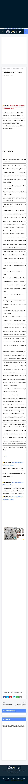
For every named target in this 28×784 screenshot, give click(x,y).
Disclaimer (7, 780)
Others (22, 692)
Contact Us (19, 778)
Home (4, 68)
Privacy (24, 778)
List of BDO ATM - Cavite (9, 68)
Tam (4, 75)
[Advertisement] (14, 14)
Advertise (12, 778)
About (7, 778)
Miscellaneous (16, 692)
